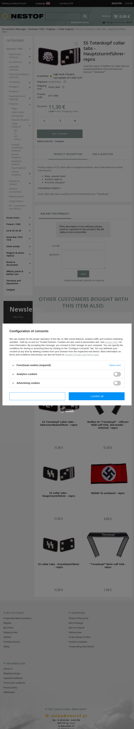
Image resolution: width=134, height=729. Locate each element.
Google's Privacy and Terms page (82, 354)
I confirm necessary (37, 396)
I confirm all (96, 396)
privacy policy (112, 342)
